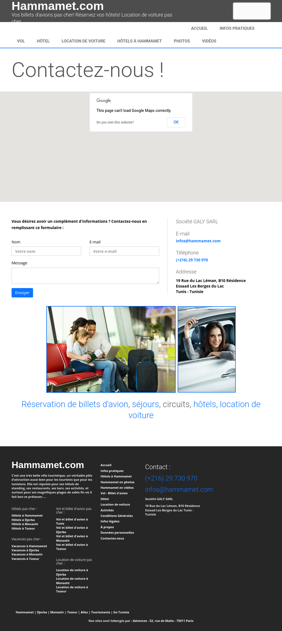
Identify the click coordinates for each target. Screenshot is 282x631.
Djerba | (43, 612)
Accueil (199, 28)
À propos (107, 527)
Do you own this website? (115, 122)
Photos (182, 41)
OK (176, 122)
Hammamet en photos (117, 482)
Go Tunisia (121, 612)
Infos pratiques (112, 471)
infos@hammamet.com (198, 240)
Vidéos (209, 41)
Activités (107, 510)
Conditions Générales (117, 516)
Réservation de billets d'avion (74, 404)
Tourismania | (102, 612)
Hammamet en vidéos (117, 487)
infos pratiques (237, 28)
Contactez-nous (112, 538)
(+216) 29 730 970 (192, 259)
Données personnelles (117, 532)
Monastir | (58, 612)
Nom (16, 242)
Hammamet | (26, 612)
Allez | (85, 612)
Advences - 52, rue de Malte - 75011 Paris (163, 621)
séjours (145, 404)
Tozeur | (73, 612)
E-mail (95, 242)
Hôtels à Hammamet (139, 41)
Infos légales (110, 521)
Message (19, 262)
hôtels (204, 404)
